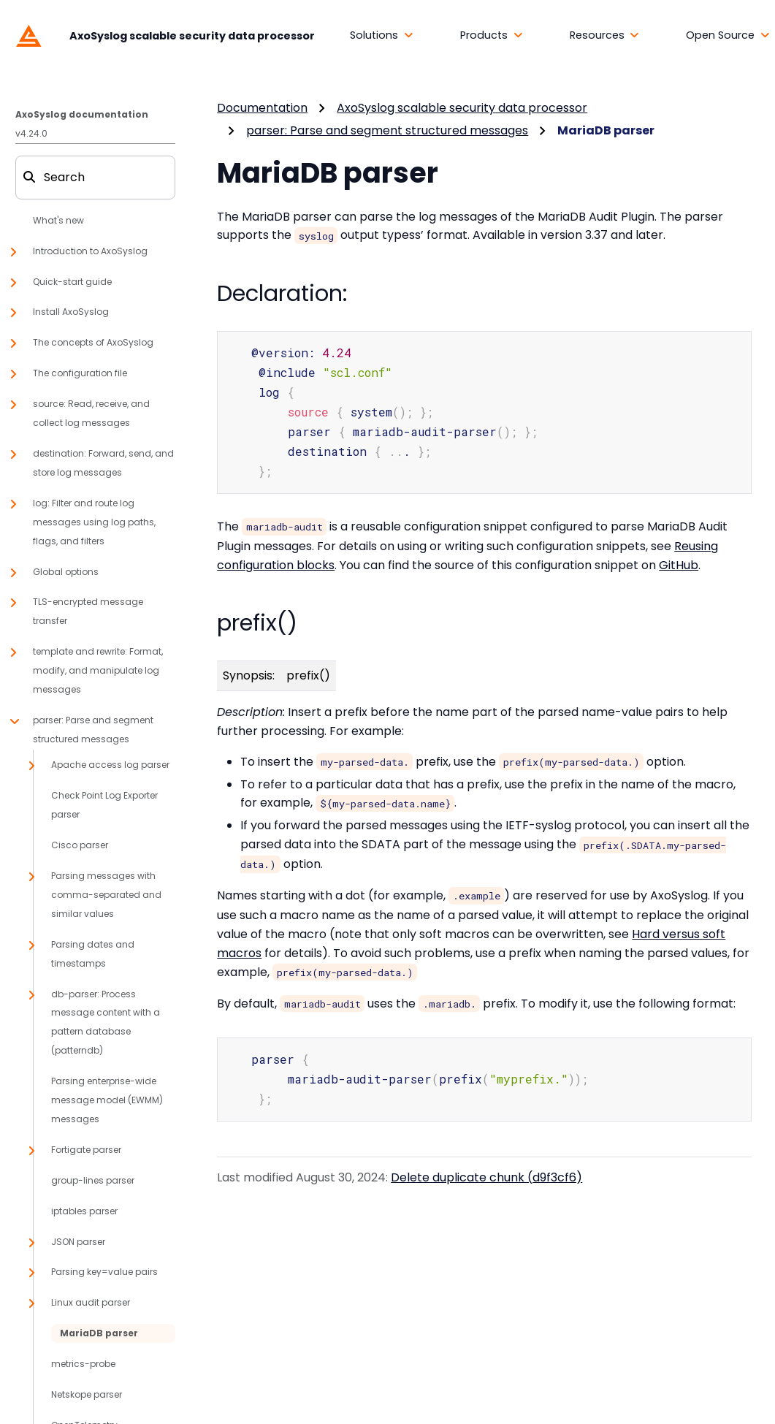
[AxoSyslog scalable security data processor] (162, 35)
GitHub (678, 559)
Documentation (262, 107)
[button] (381, 35)
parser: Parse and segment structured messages (387, 130)
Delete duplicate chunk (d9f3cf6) (486, 1169)
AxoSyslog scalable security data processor (462, 107)
